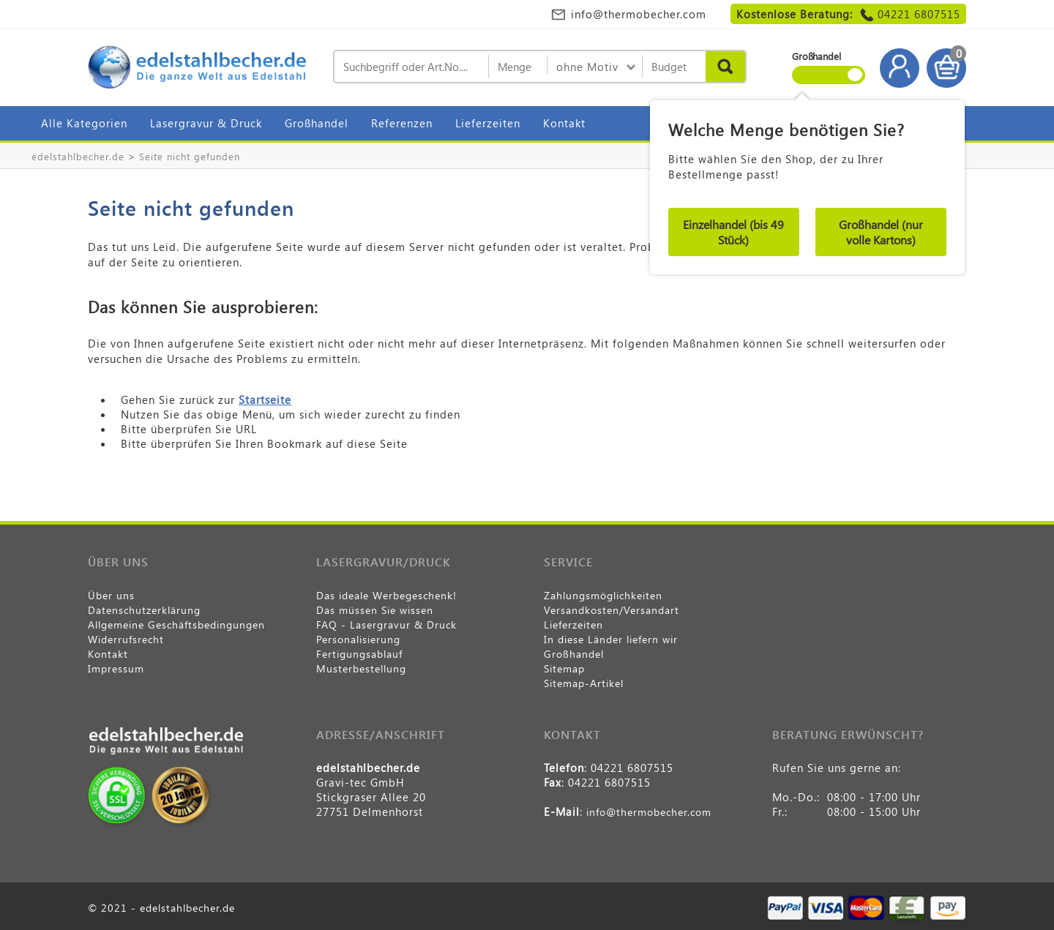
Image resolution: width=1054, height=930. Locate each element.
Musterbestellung (361, 668)
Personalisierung (358, 639)
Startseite (265, 399)
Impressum (116, 668)
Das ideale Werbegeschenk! (386, 595)
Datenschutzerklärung (144, 610)
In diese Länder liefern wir (611, 639)
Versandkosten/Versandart (611, 610)
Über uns (111, 595)
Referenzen (402, 123)
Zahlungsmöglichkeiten (603, 595)
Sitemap (564, 668)
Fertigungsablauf (359, 654)
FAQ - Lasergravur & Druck (386, 624)
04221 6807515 (919, 14)
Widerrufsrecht (126, 639)
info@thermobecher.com (638, 14)
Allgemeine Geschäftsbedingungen (176, 624)
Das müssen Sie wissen (374, 610)
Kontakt (564, 123)
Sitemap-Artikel (584, 683)
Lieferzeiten (487, 123)
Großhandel (316, 123)
